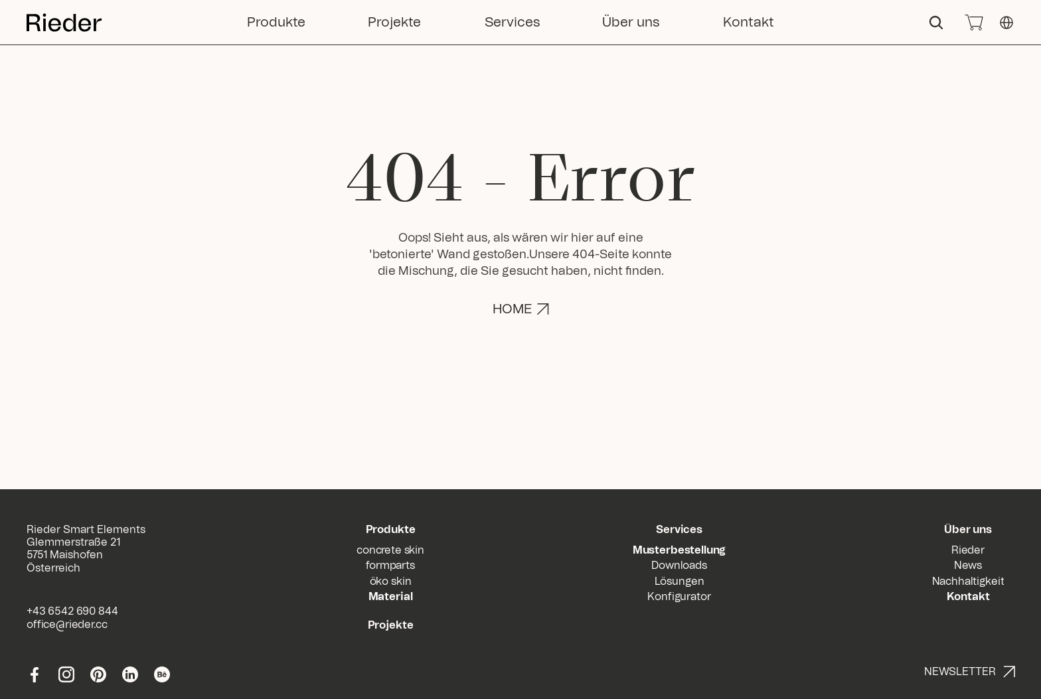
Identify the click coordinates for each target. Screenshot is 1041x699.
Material (390, 596)
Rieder (968, 550)
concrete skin (390, 550)
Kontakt (968, 596)
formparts (390, 565)
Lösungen (679, 581)
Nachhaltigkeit (968, 581)
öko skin (391, 581)
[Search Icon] (936, 22)
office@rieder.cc (67, 624)
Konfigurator (678, 596)
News (968, 565)
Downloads (679, 565)
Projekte (391, 625)
